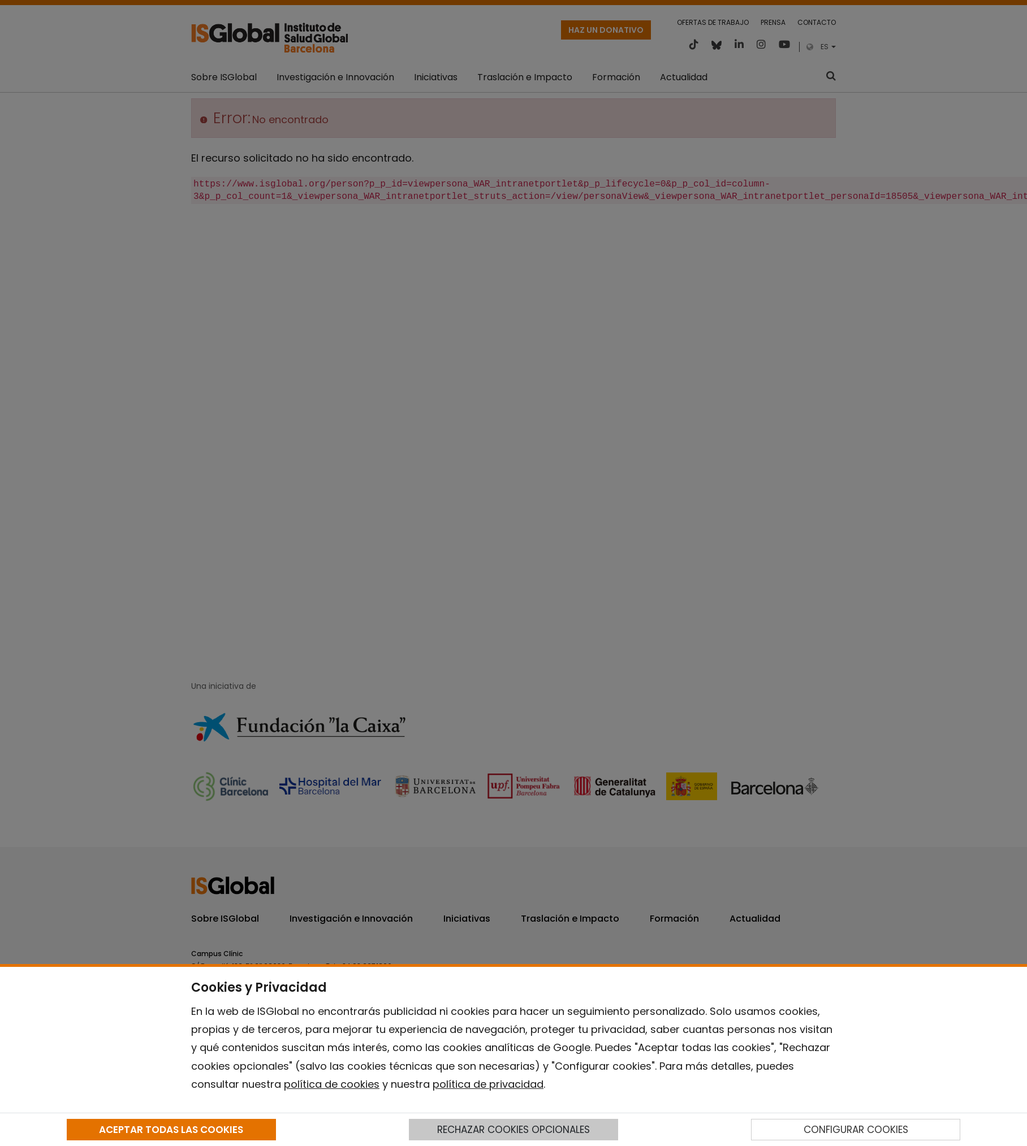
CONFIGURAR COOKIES (856, 1129)
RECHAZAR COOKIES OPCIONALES (513, 1129)
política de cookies (331, 1084)
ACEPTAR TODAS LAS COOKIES (171, 1129)
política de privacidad (488, 1084)
